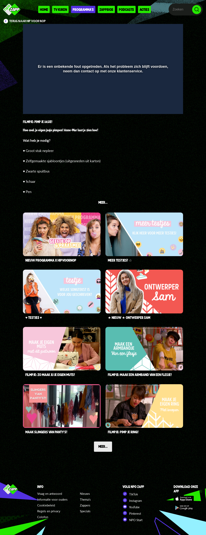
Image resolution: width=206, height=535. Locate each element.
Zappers (85, 505)
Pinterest (132, 513)
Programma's (83, 9)
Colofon (42, 517)
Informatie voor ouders (52, 499)
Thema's (85, 499)
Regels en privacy (48, 511)
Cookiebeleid (46, 505)
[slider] (102, 96)
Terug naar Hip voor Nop (27, 21)
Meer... (103, 446)
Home (44, 9)
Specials (85, 511)
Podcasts (126, 9)
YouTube (131, 506)
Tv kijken (60, 9)
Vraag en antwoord (49, 493)
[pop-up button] (166, 105)
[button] (31, 105)
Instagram (132, 500)
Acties (144, 9)
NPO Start (132, 519)
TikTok (130, 493)
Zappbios (106, 9)
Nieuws (85, 493)
